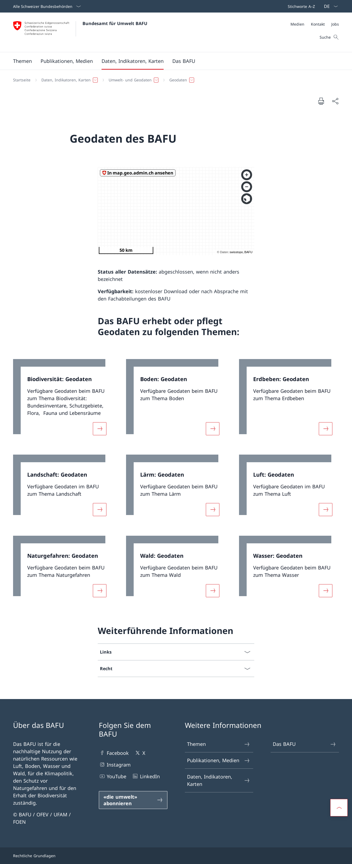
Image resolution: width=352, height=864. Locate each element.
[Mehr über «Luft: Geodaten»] (325, 509)
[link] (63, 400)
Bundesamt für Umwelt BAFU (114, 23)
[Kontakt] (318, 24)
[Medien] (297, 24)
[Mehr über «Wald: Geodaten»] (212, 590)
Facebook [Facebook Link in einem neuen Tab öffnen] (114, 752)
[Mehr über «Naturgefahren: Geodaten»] (99, 590)
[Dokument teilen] (335, 101)
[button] (22, 61)
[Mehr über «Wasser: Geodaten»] (325, 590)
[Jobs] (335, 24)
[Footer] (176, 855)
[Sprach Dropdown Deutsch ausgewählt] (329, 6)
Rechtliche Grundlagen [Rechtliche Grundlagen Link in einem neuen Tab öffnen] (34, 855)
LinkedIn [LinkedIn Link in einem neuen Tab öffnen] (146, 776)
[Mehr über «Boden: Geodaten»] (212, 428)
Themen (218, 744)
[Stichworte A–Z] (300, 6)
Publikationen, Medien (218, 760)
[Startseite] (22, 80)
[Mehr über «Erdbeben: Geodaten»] (325, 428)
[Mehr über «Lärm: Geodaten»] (212, 509)
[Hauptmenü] (172, 61)
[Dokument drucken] (321, 101)
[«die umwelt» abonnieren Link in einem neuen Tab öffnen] (133, 800)
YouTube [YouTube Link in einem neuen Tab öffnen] (112, 776)
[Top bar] (300, 6)
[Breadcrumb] (174, 80)
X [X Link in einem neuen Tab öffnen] (139, 752)
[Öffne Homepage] (80, 32)
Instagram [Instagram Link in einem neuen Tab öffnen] (115, 764)
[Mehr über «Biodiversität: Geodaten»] (99, 428)
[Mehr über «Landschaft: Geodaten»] (99, 509)
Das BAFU (304, 744)
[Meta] (314, 24)
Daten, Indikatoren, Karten (218, 780)
